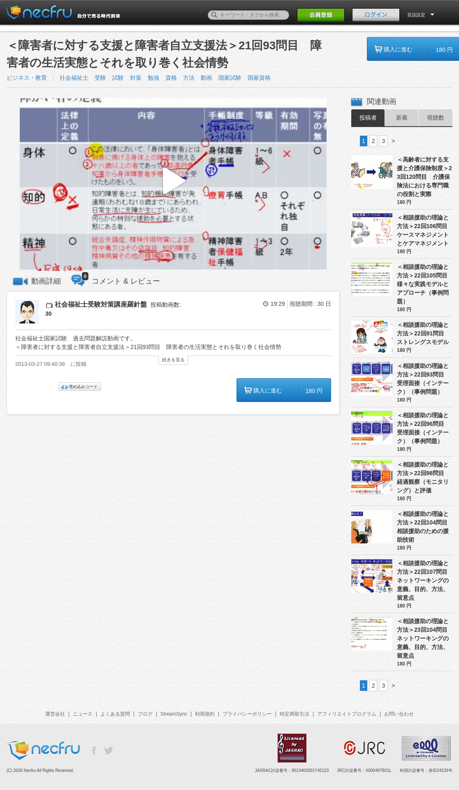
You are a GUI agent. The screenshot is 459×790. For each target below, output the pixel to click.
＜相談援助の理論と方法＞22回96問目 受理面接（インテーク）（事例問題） (423, 428)
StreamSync (173, 714)
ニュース (83, 714)
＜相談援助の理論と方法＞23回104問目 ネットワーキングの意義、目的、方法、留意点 (424, 638)
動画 (206, 77)
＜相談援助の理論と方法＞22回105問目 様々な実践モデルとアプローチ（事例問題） (424, 284)
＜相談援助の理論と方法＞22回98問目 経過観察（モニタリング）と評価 (423, 477)
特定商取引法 (294, 714)
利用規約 (205, 714)
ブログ (145, 714)
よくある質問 (115, 714)
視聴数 (435, 117)
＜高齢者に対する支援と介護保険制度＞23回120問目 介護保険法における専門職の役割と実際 (424, 176)
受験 (100, 77)
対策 (135, 77)
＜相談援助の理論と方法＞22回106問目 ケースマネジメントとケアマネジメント (424, 230)
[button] (173, 184)
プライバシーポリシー (247, 714)
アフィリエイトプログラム (346, 714)
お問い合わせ (399, 714)
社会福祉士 (74, 77)
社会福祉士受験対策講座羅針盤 (101, 304)
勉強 (153, 77)
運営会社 (55, 714)
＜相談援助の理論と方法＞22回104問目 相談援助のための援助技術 (424, 526)
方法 (189, 77)
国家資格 (259, 77)
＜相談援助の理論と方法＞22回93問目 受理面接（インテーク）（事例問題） (423, 379)
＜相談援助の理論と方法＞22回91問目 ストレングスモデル (423, 333)
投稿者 (368, 117)
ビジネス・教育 (27, 77)
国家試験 (229, 77)
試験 (118, 77)
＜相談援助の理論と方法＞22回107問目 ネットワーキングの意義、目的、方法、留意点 (424, 580)
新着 (402, 117)
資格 (171, 77)
